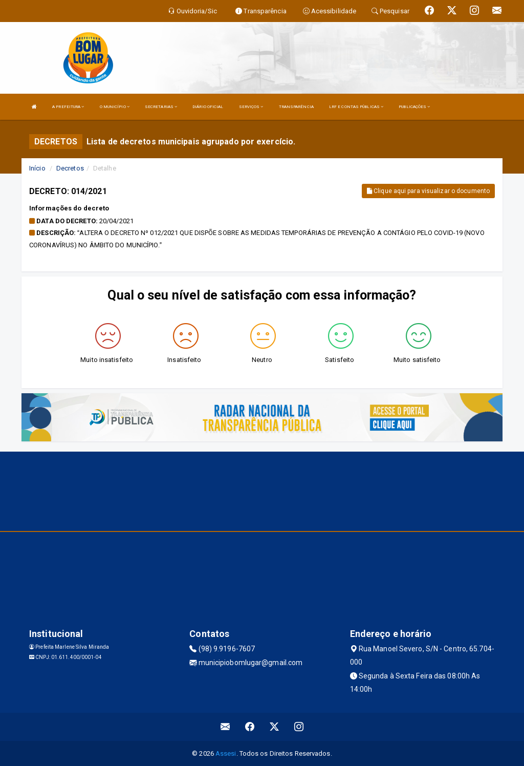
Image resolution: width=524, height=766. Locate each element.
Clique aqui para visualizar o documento (428, 191)
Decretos (70, 168)
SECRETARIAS (161, 106)
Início (37, 168)
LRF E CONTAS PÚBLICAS (356, 106)
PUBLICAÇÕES (414, 106)
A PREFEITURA (68, 106)
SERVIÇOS (251, 106)
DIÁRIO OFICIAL (207, 106)
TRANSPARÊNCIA (296, 106)
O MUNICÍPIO (114, 106)
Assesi (225, 753)
